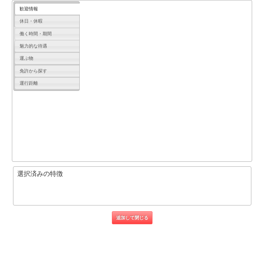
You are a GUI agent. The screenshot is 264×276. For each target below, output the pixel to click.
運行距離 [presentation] (29, 83)
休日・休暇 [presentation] (31, 21)
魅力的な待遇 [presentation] (33, 46)
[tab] (47, 9)
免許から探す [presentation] (33, 71)
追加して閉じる (132, 217)
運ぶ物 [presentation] (26, 58)
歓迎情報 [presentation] (29, 9)
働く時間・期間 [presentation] (36, 33)
